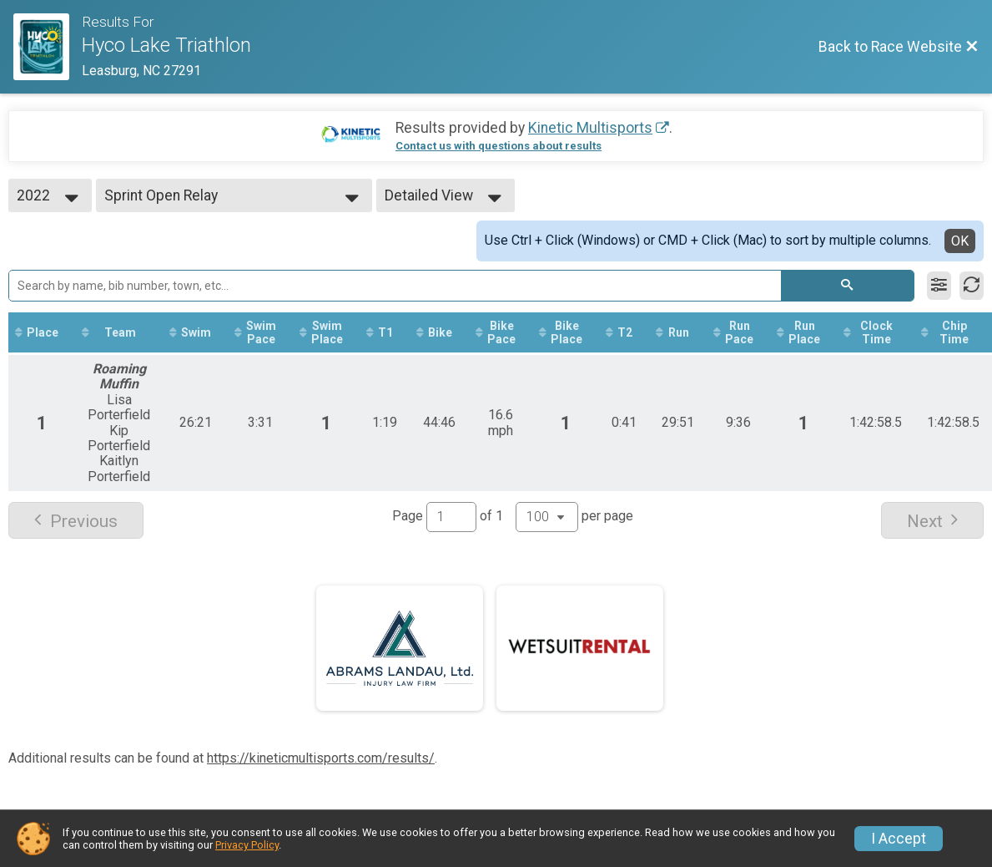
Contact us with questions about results (498, 145)
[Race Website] (47, 46)
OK (960, 241)
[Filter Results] (939, 285)
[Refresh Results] (971, 285)
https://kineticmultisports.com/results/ (321, 758)
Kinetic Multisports (590, 127)
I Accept (898, 838)
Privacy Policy (247, 845)
